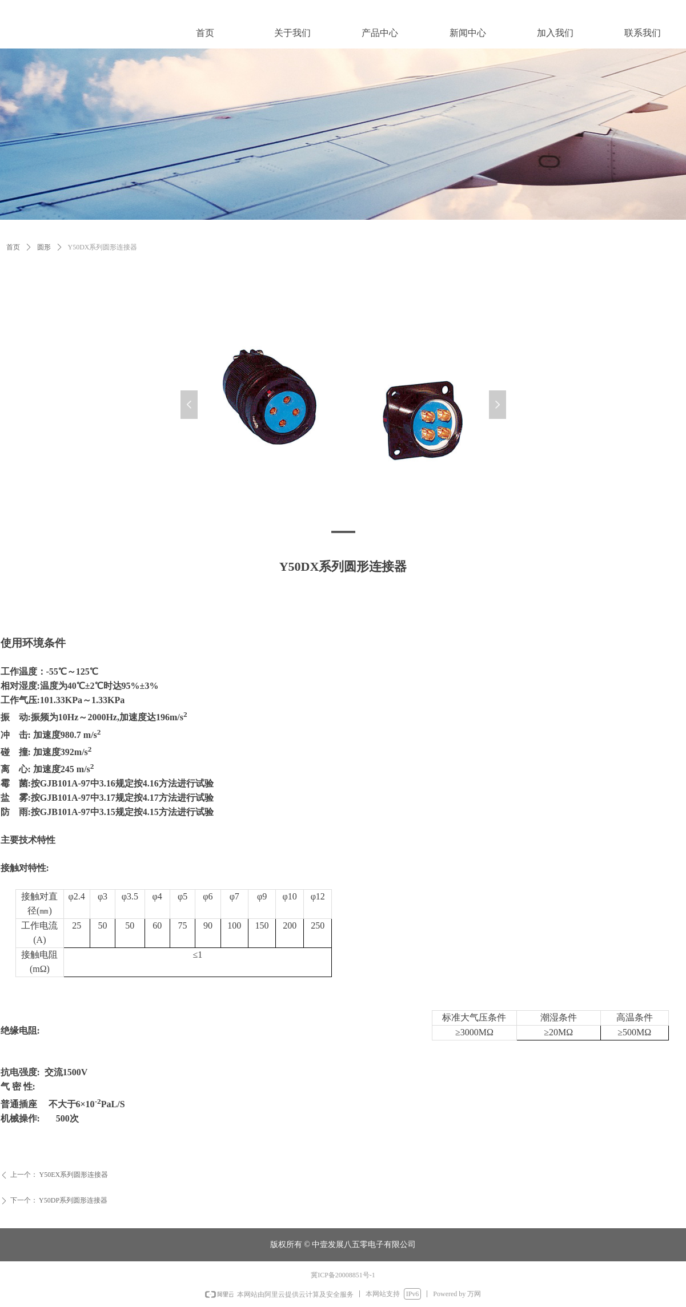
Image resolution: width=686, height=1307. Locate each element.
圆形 (44, 247)
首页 (13, 247)
